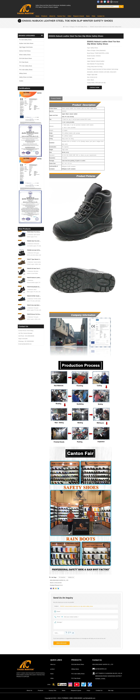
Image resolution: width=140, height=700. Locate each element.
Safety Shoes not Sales (25, 77)
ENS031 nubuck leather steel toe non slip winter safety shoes (76, 606)
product (52, 669)
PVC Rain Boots (23, 62)
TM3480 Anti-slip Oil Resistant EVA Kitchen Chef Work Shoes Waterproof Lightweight (34, 250)
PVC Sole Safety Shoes (25, 69)
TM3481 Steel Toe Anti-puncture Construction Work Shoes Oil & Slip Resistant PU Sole (34, 241)
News (88, 16)
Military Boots (23, 73)
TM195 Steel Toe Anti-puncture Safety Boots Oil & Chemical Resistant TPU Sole (34, 232)
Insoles (21, 81)
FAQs (93, 16)
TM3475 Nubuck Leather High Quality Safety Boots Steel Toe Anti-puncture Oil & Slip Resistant (34, 277)
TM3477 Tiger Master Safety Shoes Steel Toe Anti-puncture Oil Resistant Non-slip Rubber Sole (34, 259)
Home (37, 16)
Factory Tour (61, 16)
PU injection (62, 577)
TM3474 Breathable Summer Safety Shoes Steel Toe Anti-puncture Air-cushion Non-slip (34, 286)
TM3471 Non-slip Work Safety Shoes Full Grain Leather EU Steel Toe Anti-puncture (34, 305)
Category (72, 26)
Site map (110, 690)
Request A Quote (78, 16)
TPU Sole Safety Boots (25, 66)
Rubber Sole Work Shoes (26, 43)
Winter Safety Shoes (25, 54)
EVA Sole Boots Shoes (25, 58)
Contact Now (94, 87)
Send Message (61, 643)
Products (44, 16)
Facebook (98, 1)
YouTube (101, 1)
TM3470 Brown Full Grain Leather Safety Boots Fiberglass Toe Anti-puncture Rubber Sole (34, 314)
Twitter (105, 1)
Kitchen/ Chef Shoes (25, 51)
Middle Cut (71, 577)
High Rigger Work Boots (26, 47)
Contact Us (100, 16)
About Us (52, 16)
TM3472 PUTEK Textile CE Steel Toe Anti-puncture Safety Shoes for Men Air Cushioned (34, 296)
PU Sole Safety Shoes (81, 26)
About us (52, 664)
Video (69, 16)
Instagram (108, 1)
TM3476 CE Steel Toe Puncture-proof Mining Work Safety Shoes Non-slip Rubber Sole (34, 268)
